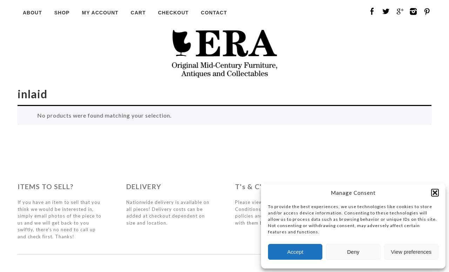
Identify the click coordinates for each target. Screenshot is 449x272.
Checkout (173, 12)
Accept (295, 252)
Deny (353, 252)
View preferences (411, 252)
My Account (100, 12)
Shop (62, 12)
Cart (138, 12)
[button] (434, 192)
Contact (214, 12)
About (32, 12)
